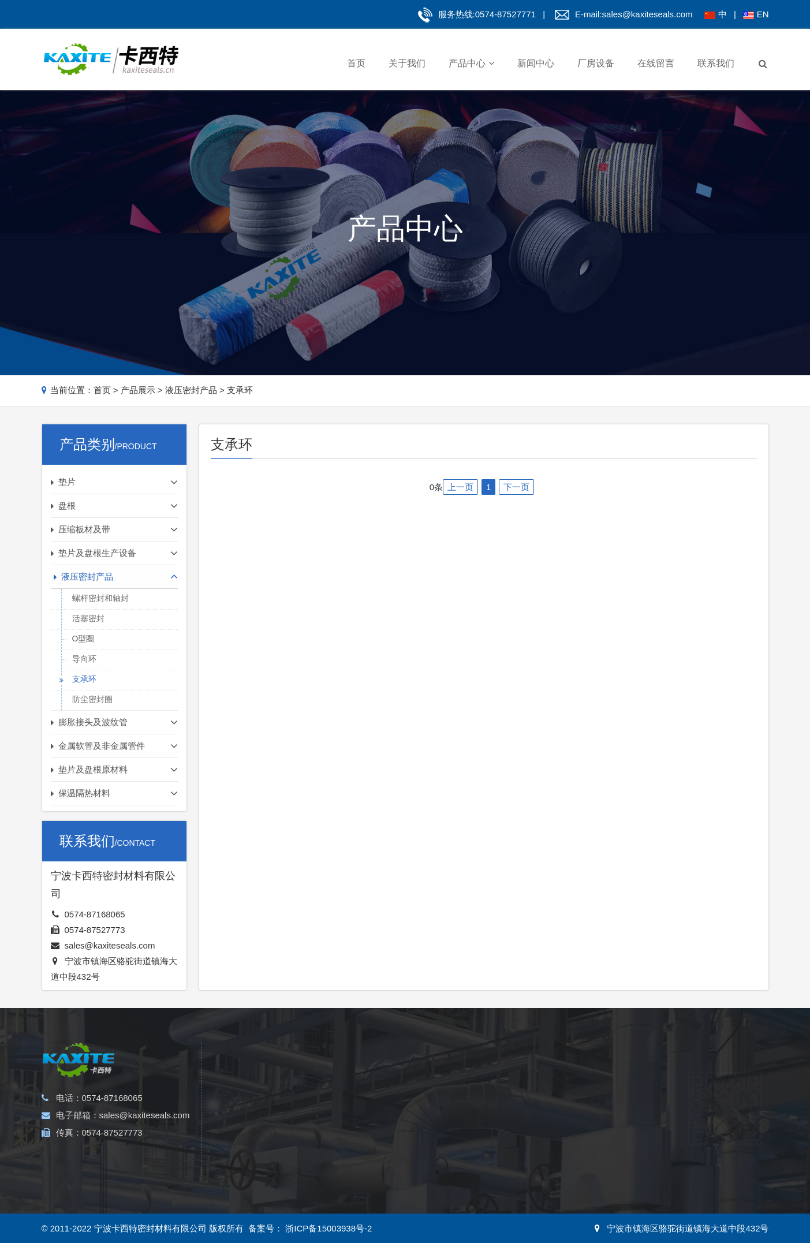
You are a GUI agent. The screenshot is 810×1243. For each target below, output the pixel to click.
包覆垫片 (238, 1145)
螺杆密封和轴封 (100, 598)
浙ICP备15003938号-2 (327, 1228)
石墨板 (419, 1128)
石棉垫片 (238, 1163)
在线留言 (655, 63)
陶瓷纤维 (596, 1093)
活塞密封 (88, 618)
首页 (356, 63)
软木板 (419, 1111)
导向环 (84, 658)
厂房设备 (595, 63)
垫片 (232, 1058)
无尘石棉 (596, 1111)
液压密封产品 (191, 390)
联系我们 (715, 63)
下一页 (516, 487)
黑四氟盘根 (340, 1145)
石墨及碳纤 (599, 1145)
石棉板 (419, 1093)
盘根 (331, 1058)
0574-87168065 (95, 914)
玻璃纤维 (596, 1128)
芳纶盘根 (337, 1093)
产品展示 (138, 390)
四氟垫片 (238, 1128)
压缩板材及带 (436, 1058)
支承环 (240, 390)
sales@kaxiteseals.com (647, 14)
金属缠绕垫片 (245, 1093)
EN (763, 14)
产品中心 (471, 63)
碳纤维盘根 (340, 1128)
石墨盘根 (337, 1111)
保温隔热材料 (608, 1058)
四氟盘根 (337, 1163)
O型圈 (83, 638)
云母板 (419, 1145)
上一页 (460, 487)
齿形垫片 (238, 1111)
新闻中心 (535, 63)
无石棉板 (423, 1163)
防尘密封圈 (92, 699)
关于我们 (407, 63)
